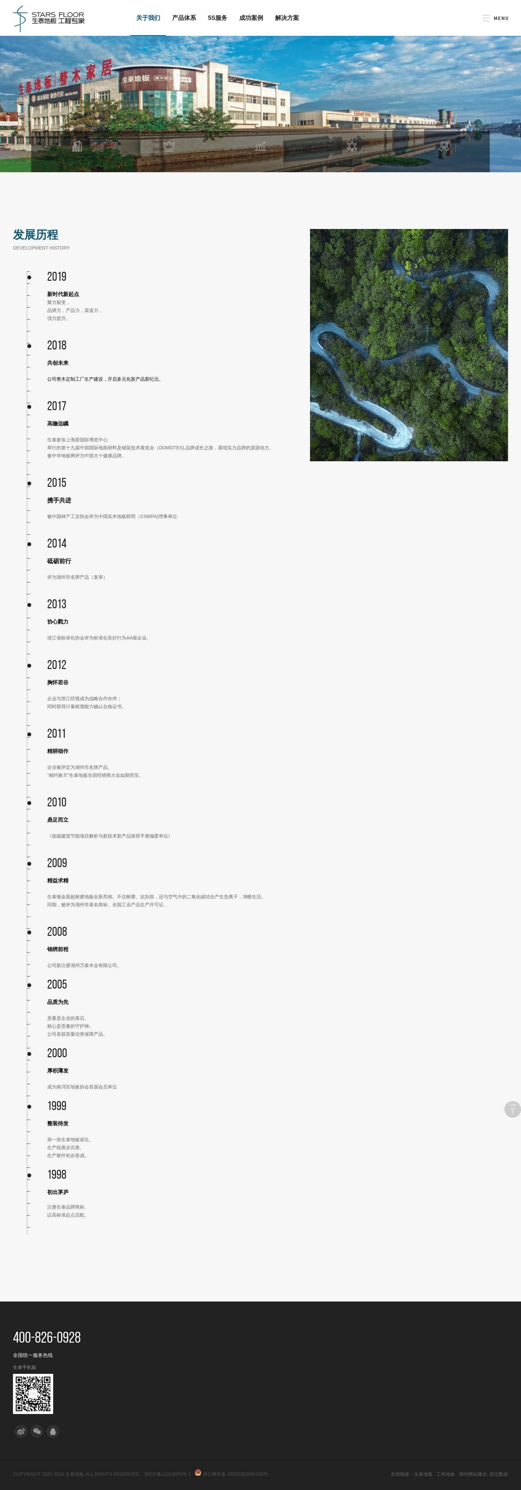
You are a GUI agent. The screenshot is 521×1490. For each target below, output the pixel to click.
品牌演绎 (132, 1368)
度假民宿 (373, 1380)
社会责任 (132, 1391)
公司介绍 (132, 1356)
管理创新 (180, 1391)
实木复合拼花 (233, 1415)
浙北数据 (498, 1474)
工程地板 (445, 1474)
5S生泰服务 (283, 1335)
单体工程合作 (330, 1356)
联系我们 (472, 1356)
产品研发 (180, 1368)
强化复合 (228, 1427)
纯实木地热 (230, 1380)
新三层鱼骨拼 (233, 1391)
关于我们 (148, 25)
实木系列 (228, 1368)
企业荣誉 (132, 1403)
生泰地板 (423, 1474)
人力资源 (424, 1335)
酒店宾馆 (373, 1368)
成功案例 (251, 18)
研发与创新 (186, 1335)
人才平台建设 (426, 1356)
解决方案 (287, 18)
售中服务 (277, 1368)
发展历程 (132, 1380)
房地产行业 (375, 1356)
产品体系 (184, 18)
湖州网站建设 (473, 1474)
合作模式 (327, 1335)
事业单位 (373, 1391)
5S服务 (217, 18)
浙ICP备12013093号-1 (167, 1474)
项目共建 (325, 1380)
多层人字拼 (230, 1403)
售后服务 (277, 1380)
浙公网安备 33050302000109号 (231, 1474)
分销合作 (325, 1368)
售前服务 (277, 1356)
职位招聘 (421, 1368)
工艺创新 (180, 1380)
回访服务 (277, 1391)
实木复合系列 (233, 1356)
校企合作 (180, 1356)
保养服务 (277, 1403)
